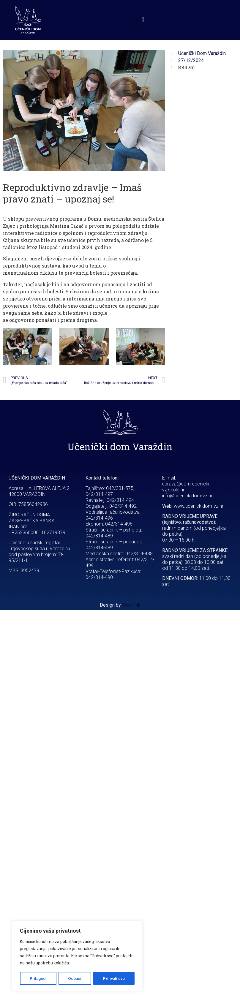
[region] (77, 956)
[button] (143, 19)
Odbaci (75, 978)
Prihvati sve (114, 978)
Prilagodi (38, 978)
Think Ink (131, 605)
